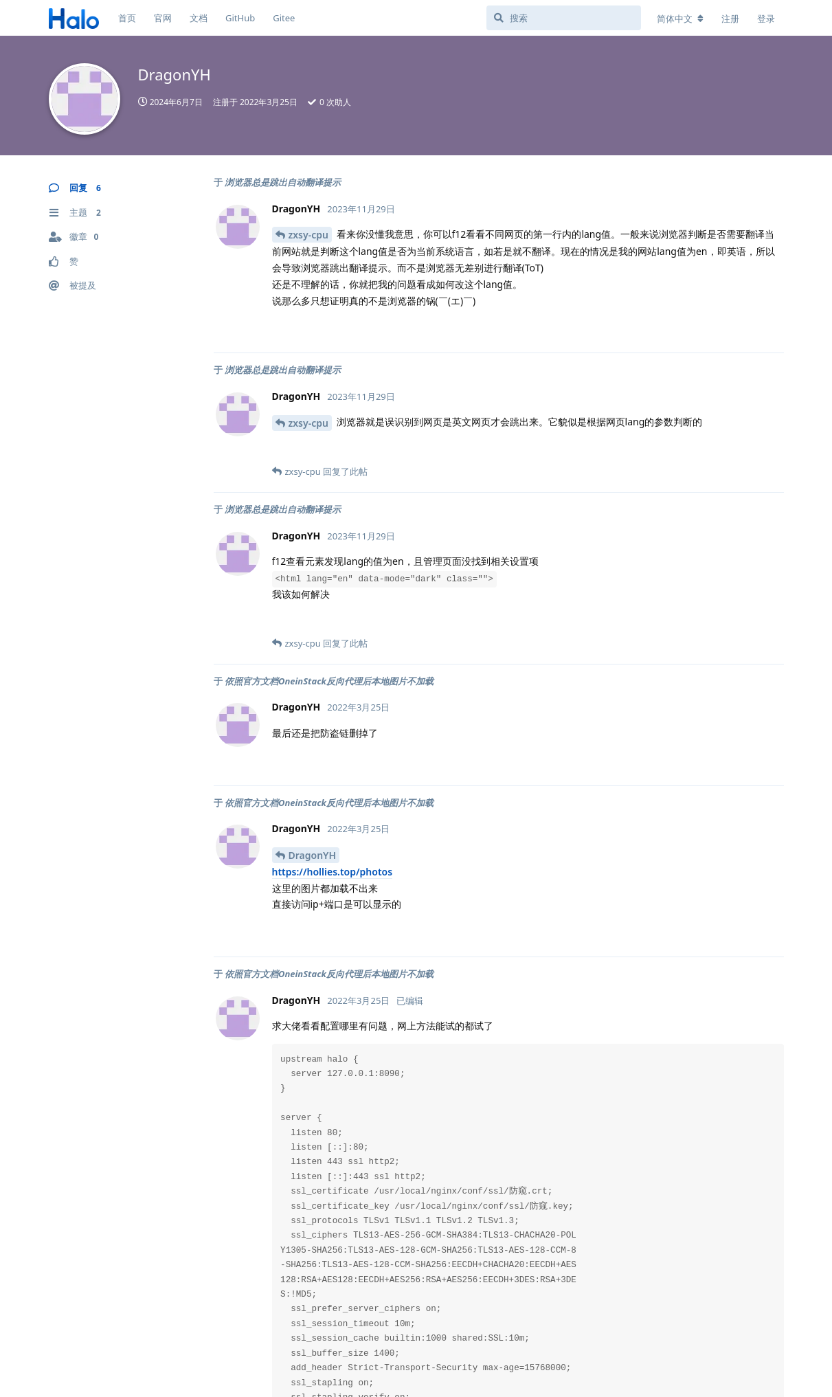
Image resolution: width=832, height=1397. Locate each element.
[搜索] (563, 17)
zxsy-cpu (308, 234)
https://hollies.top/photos (332, 871)
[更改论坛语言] (680, 18)
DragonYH (313, 855)
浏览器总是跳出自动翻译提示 (283, 182)
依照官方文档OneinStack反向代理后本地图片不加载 (329, 681)
